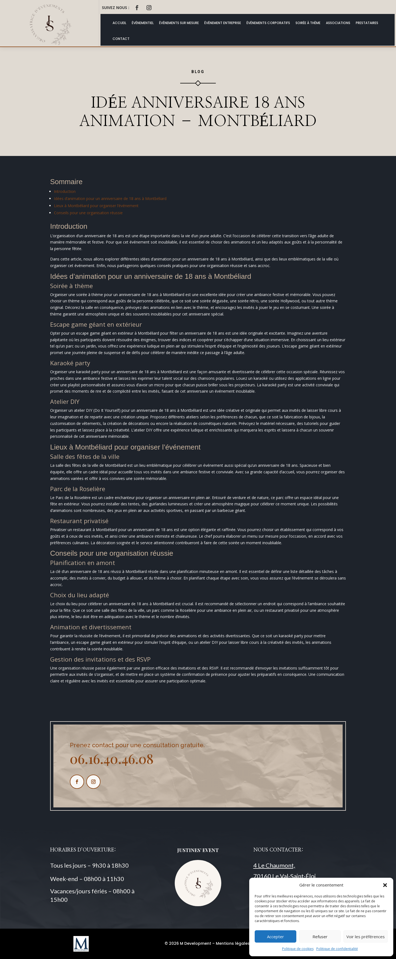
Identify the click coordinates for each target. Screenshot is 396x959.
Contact (121, 38)
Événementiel (143, 23)
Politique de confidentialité (337, 948)
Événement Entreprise (222, 23)
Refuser (320, 936)
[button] (385, 885)
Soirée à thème (307, 23)
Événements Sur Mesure (179, 23)
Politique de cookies (298, 948)
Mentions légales (233, 943)
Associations (338, 23)
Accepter (275, 936)
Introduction (65, 191)
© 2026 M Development (188, 943)
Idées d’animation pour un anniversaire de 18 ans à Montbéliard (110, 198)
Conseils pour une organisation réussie (88, 212)
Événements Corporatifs (268, 23)
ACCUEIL (119, 23)
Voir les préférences (365, 936)
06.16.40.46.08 (112, 758)
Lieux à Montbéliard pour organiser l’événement (96, 205)
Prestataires (367, 23)
